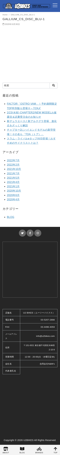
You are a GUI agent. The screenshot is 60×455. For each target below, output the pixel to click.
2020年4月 (13, 199)
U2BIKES (28, 440)
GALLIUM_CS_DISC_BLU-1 (23, 15)
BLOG (10, 217)
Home (5, 15)
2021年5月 (13, 177)
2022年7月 (13, 160)
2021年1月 (13, 186)
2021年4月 (13, 182)
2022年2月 (13, 164)
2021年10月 (14, 169)
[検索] (30, 85)
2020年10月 (14, 190)
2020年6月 (13, 195)
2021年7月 (13, 173)
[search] (53, 85)
